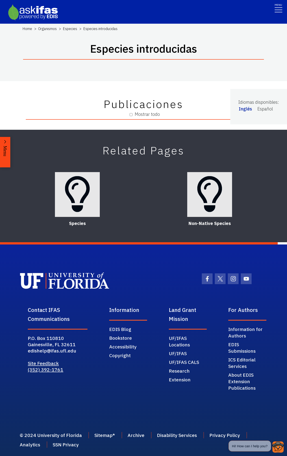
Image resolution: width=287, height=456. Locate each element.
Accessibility (123, 347)
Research (179, 371)
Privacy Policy (224, 435)
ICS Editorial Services (242, 363)
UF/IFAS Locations (179, 341)
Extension (180, 379)
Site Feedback (43, 363)
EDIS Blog (120, 329)
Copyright (120, 355)
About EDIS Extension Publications (242, 381)
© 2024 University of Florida (51, 435)
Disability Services (177, 435)
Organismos (47, 28)
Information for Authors (245, 332)
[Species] (77, 194)
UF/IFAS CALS (184, 362)
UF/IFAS (178, 353)
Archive (136, 435)
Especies (70, 28)
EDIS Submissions (242, 347)
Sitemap (103, 435)
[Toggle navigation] (278, 7)
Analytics (30, 444)
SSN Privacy (66, 444)
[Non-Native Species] (209, 194)
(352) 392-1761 (45, 369)
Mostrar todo (145, 114)
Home (27, 28)
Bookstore (120, 338)
